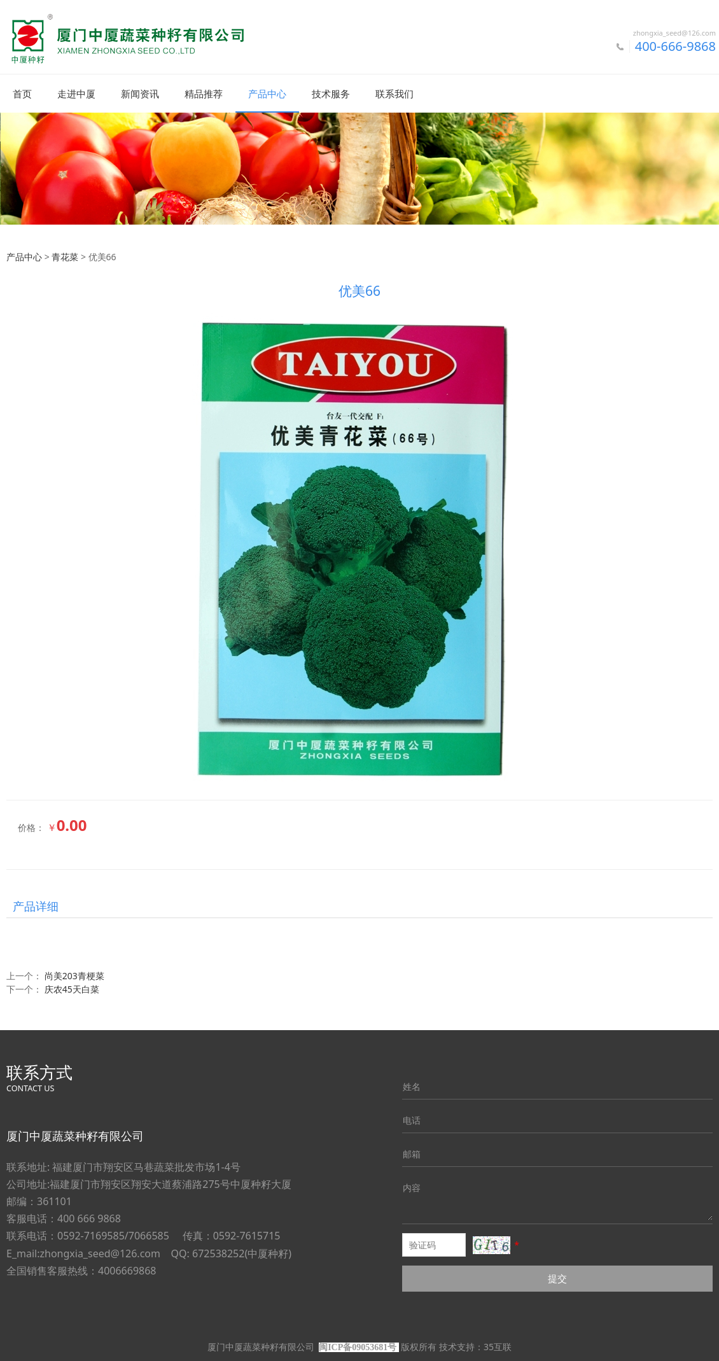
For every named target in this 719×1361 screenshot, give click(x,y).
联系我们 (394, 93)
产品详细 (36, 905)
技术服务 (331, 93)
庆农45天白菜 (72, 988)
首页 (22, 93)
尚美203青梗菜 (74, 975)
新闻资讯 (140, 93)
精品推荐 (204, 93)
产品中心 (267, 93)
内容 (412, 1187)
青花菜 (65, 256)
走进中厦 (76, 93)
